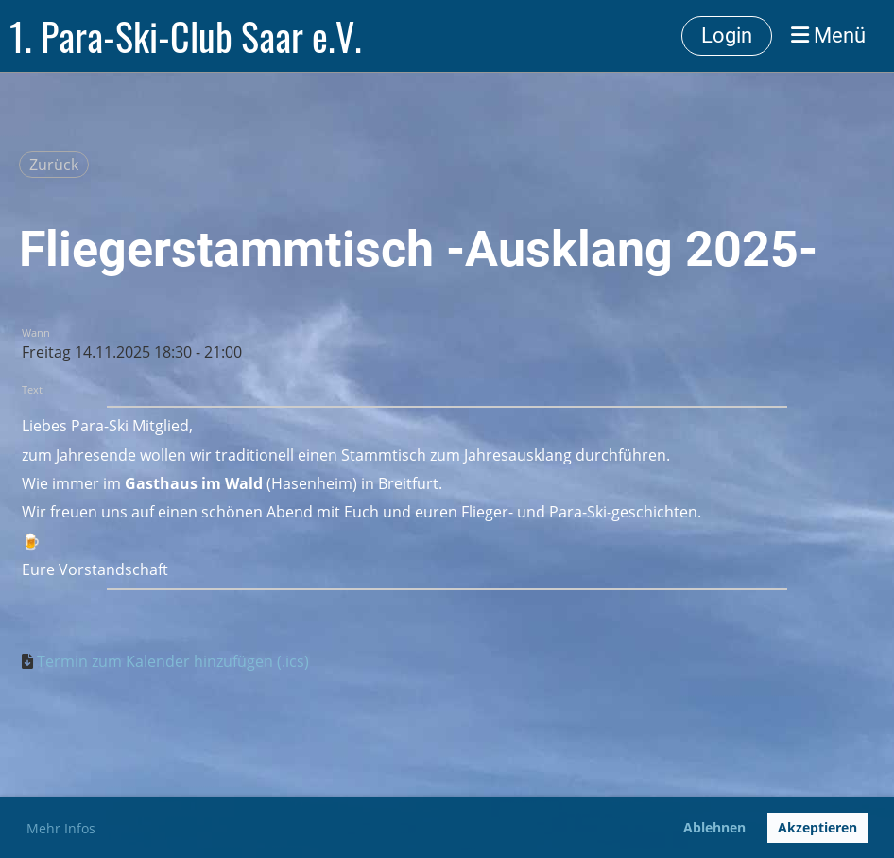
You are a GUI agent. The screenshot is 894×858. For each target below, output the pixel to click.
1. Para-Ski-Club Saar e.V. (185, 35)
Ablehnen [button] (714, 827)
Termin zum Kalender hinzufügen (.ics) (173, 661)
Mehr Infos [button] (60, 828)
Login (726, 35)
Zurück (53, 164)
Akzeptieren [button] (817, 827)
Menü (828, 35)
